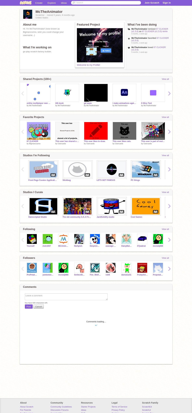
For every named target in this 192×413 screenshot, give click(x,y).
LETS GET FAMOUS (106, 180)
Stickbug (67, 180)
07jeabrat (141, 246)
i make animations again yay (124, 103)
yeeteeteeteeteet (48, 275)
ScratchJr (146, 410)
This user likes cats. (122, 141)
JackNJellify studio (105, 217)
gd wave (88, 103)
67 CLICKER (32, 141)
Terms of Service (119, 407)
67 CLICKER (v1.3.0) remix (155, 31)
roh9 (108, 275)
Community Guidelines (61, 407)
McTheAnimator (35, 105)
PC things (135, 180)
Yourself (30, 246)
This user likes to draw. (95, 141)
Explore (52, 2)
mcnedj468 (158, 246)
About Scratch (26, 407)
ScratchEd (147, 407)
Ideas (64, 2)
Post (29, 306)
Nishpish (78, 246)
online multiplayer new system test (39, 103)
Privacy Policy (118, 410)
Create (39, 2)
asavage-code (111, 246)
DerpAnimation (95, 246)
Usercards (62, 144)
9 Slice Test (146, 103)
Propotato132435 (158, 275)
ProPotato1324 (32, 275)
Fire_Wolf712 (95, 275)
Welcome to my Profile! (88, 65)
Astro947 (47, 246)
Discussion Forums (60, 410)
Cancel (38, 306)
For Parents (25, 410)
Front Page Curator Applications (43, 180)
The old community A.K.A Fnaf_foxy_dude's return (77, 217)
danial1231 (126, 275)
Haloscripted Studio (37, 217)
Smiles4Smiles (79, 275)
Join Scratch (152, 2)
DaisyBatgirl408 (126, 246)
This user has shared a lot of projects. (67, 141)
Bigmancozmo (34, 144)
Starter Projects (88, 407)
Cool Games (136, 217)
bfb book (59, 103)
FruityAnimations (142, 275)
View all (165, 79)
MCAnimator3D (63, 246)
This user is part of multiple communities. (153, 141)
